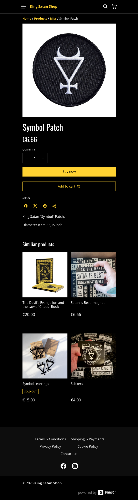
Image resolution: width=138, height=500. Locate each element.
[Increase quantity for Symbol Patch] (43, 158)
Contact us (69, 453)
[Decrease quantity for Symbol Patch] (26, 158)
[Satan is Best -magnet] (93, 288)
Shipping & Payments (87, 439)
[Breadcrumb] (69, 19)
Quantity (28, 149)
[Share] (54, 206)
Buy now (69, 171)
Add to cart (69, 186)
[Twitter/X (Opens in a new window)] (35, 206)
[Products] (40, 18)
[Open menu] (23, 6)
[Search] (105, 6)
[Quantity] (35, 158)
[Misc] (53, 18)
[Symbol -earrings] (44, 372)
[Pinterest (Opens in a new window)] (45, 206)
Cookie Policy (87, 446)
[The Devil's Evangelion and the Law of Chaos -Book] (44, 288)
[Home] (26, 18)
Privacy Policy (50, 446)
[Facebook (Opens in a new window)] (25, 206)
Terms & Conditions (50, 439)
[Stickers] (93, 372)
